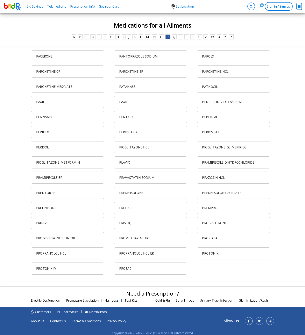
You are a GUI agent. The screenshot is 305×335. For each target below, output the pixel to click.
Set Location (185, 6)
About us (37, 321)
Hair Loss (111, 300)
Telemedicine (56, 6)
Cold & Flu (162, 300)
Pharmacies (69, 312)
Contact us (58, 321)
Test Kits (130, 300)
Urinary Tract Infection (216, 300)
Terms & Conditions (86, 321)
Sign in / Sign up (279, 6)
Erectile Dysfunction (45, 300)
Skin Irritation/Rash (253, 300)
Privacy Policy (116, 321)
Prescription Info (82, 6)
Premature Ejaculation (82, 300)
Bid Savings (34, 6)
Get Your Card (109, 6)
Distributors (98, 312)
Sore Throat (185, 300)
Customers (43, 312)
